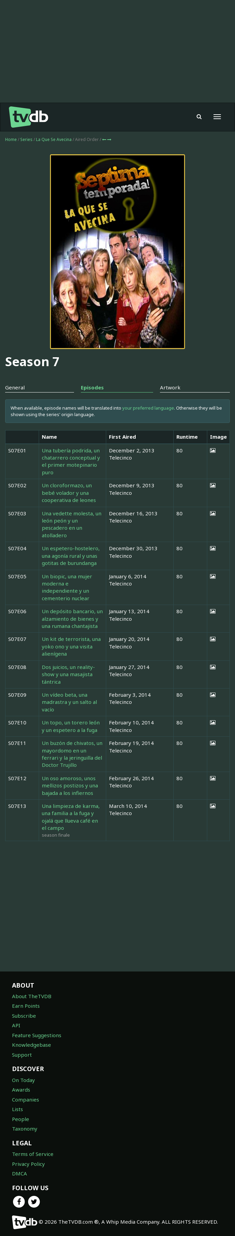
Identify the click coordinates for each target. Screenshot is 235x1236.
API (16, 1025)
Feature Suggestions (36, 1035)
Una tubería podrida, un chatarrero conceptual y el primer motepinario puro (71, 461)
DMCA (19, 1173)
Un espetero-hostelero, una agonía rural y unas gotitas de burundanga (71, 555)
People (20, 1119)
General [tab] (15, 387)
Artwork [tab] (170, 387)
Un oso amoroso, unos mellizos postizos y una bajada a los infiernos (70, 785)
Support (22, 1054)
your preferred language (148, 408)
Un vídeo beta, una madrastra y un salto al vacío (69, 702)
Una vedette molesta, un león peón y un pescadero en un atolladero (71, 524)
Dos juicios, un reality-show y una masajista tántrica (68, 674)
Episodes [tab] (92, 387)
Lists (17, 1109)
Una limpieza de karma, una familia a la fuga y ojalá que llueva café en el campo (71, 816)
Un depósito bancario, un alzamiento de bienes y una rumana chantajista (72, 618)
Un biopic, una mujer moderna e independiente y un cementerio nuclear (67, 587)
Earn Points (26, 1005)
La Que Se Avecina (54, 139)
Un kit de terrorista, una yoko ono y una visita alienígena (71, 646)
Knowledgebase (31, 1044)
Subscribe (24, 1015)
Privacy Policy (28, 1163)
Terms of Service (32, 1153)
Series (26, 139)
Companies (25, 1099)
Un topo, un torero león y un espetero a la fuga (71, 726)
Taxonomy (24, 1128)
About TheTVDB (31, 996)
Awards (21, 1089)
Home (11, 139)
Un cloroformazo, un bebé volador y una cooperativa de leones (69, 492)
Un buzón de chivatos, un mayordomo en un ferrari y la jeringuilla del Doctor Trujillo (72, 753)
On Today (23, 1080)
